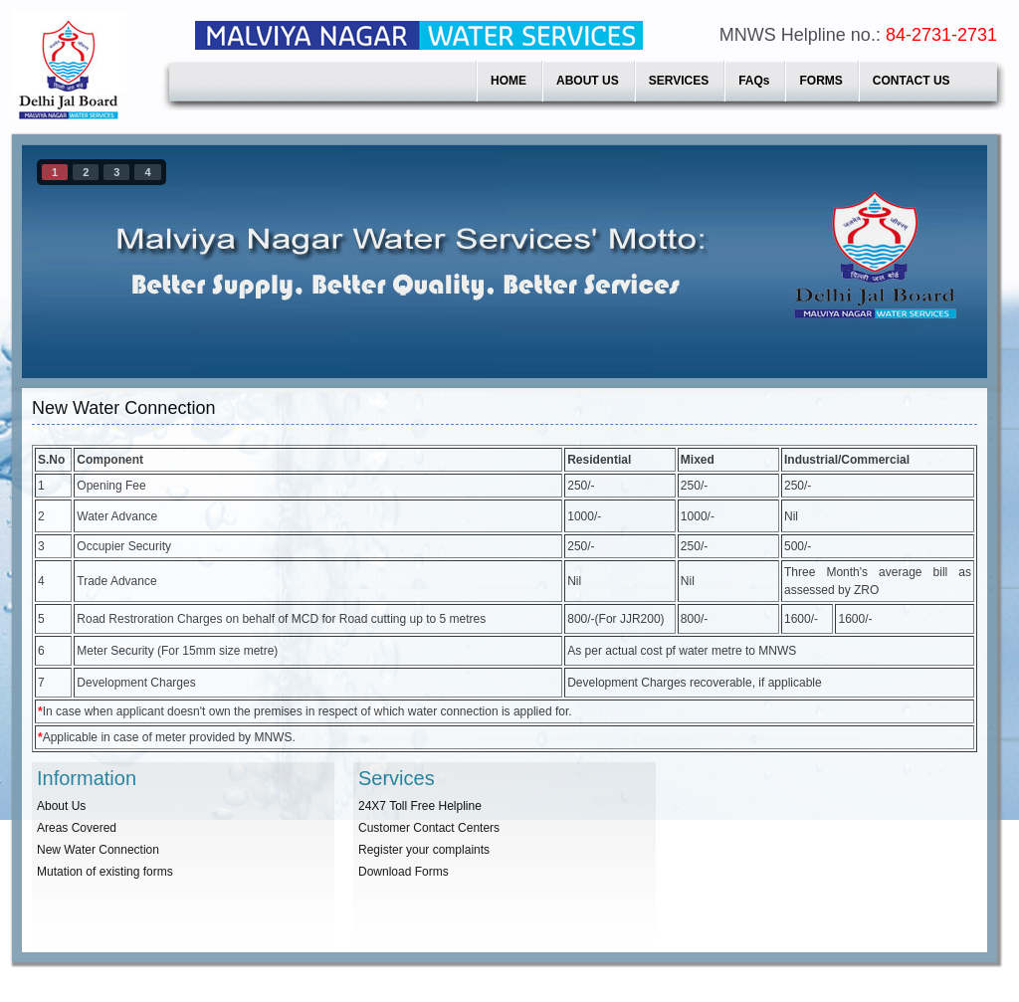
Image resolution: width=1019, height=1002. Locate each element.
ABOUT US (587, 81)
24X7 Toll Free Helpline (420, 806)
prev (78, 258)
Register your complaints (424, 850)
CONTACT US (911, 81)
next (931, 258)
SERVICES (679, 81)
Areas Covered (76, 828)
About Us (61, 806)
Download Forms (403, 872)
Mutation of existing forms (105, 872)
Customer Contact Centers (429, 828)
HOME (508, 81)
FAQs (753, 81)
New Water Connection (98, 850)
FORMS (820, 81)
